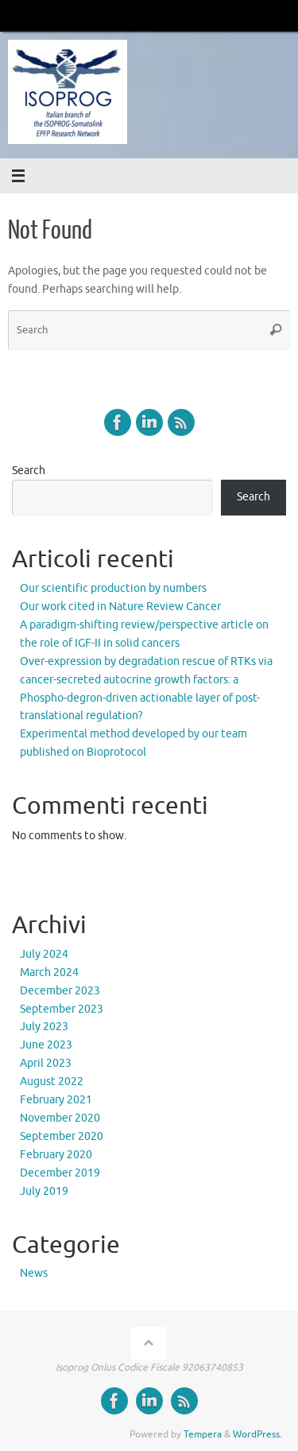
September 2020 (61, 1136)
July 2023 (44, 1026)
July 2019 (44, 1191)
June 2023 (46, 1045)
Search (28, 470)
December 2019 (60, 1173)
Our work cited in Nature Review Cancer (120, 606)
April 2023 (46, 1063)
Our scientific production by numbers (113, 588)
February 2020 (56, 1154)
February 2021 (56, 1100)
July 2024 (44, 954)
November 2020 (60, 1118)
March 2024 (49, 972)
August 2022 (51, 1081)
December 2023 (60, 991)
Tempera (203, 1434)
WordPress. (257, 1434)
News (34, 1273)
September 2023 (61, 1009)
